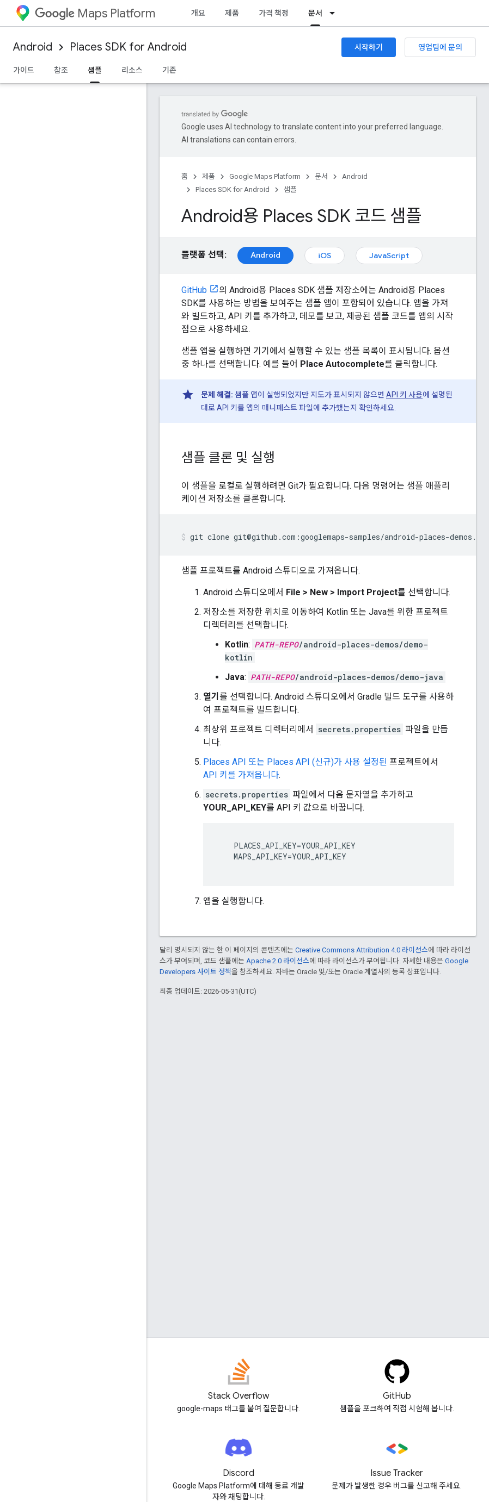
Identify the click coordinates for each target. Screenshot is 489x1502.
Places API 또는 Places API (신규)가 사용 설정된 (295, 762)
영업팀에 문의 (440, 47)
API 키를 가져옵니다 (241, 775)
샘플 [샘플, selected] (95, 70)
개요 (198, 13)
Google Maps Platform (265, 176)
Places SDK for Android (128, 47)
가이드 (23, 70)
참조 (61, 70)
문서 (321, 176)
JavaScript (389, 255)
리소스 (132, 70)
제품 (232, 13)
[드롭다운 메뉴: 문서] (335, 13)
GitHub (194, 290)
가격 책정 (274, 13)
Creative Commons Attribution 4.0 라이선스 (361, 950)
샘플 (290, 189)
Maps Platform (95, 13)
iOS (324, 255)
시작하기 (368, 47)
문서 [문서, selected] (315, 13)
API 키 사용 (404, 394)
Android (32, 47)
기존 (169, 70)
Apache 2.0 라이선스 (277, 961)
